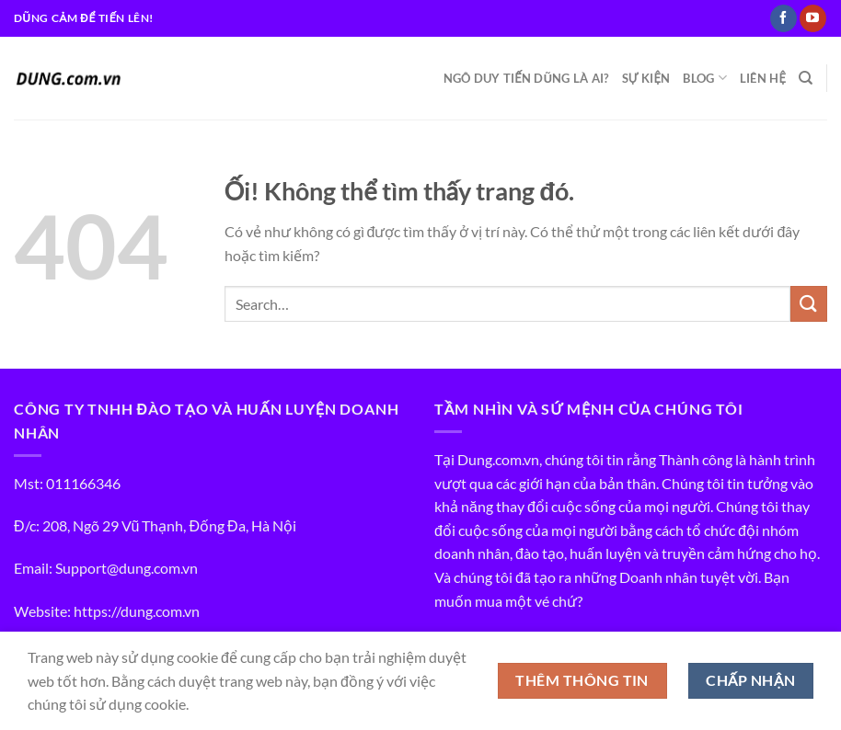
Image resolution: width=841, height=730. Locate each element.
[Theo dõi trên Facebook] (783, 18)
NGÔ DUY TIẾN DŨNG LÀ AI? (526, 78)
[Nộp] (808, 304)
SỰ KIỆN (646, 78)
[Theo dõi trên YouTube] (813, 18)
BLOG (704, 77)
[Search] (805, 78)
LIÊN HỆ (763, 78)
